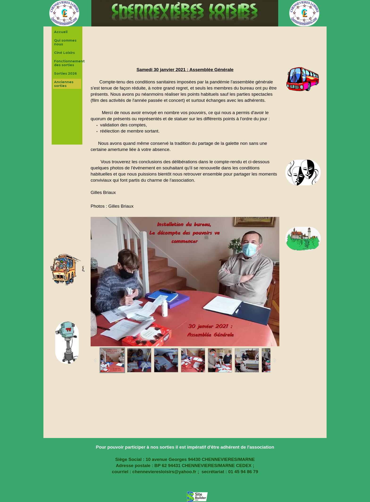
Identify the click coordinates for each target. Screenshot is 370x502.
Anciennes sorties (63, 84)
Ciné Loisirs (64, 53)
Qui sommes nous (65, 42)
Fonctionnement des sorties (67, 63)
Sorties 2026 (65, 73)
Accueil (60, 32)
